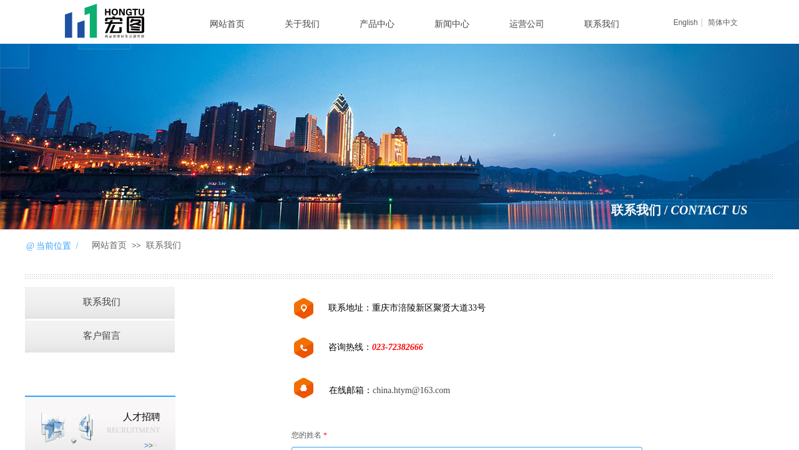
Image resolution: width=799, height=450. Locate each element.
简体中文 (723, 22)
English (686, 22)
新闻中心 (451, 24)
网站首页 (227, 24)
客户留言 (101, 336)
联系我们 (601, 24)
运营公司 (526, 24)
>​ (150, 445)
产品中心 (377, 24)
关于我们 (302, 24)
